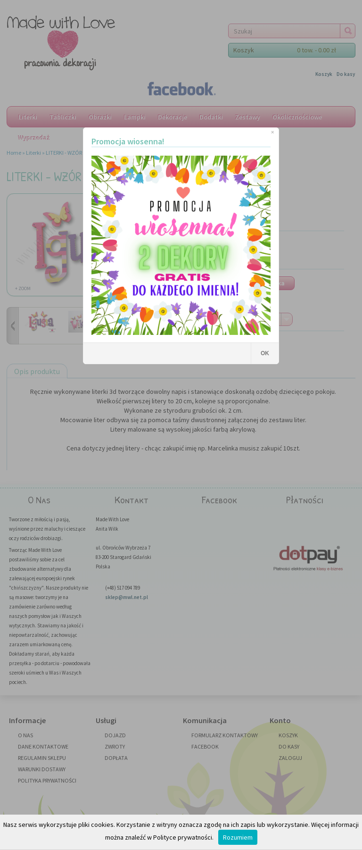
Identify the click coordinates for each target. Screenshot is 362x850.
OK (265, 353)
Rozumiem (238, 837)
